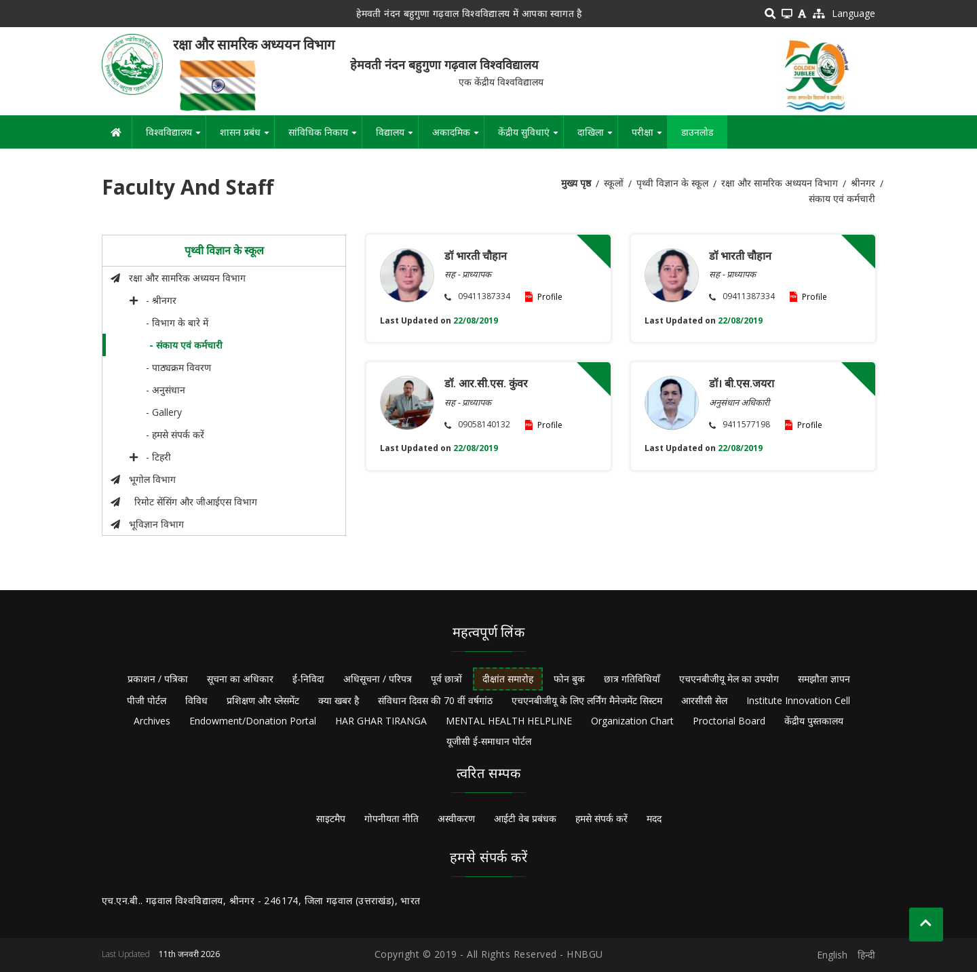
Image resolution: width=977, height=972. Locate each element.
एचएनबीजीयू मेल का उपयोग (729, 678)
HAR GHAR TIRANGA (381, 720)
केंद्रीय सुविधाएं (530, 137)
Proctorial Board (729, 720)
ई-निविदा (308, 678)
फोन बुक (569, 678)
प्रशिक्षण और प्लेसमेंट (263, 700)
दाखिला (597, 137)
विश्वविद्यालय (176, 137)
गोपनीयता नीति (391, 818)
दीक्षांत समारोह (507, 678)
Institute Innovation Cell (798, 700)
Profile (549, 297)
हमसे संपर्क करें (601, 818)
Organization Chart (632, 720)
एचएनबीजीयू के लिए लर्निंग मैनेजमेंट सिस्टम (587, 700)
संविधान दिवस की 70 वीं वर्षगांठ (435, 700)
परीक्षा (649, 137)
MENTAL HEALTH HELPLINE (509, 720)
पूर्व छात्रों (446, 678)
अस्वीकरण (456, 818)
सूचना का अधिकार (240, 678)
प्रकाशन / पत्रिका (158, 678)
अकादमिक (458, 137)
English (832, 954)
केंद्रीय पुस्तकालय (813, 720)
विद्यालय (397, 137)
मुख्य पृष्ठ (576, 182)
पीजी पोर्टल (146, 700)
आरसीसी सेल (704, 700)
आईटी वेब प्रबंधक (525, 818)
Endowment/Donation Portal (252, 720)
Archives (152, 720)
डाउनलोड (697, 131)
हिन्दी (866, 954)
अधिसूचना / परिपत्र (377, 678)
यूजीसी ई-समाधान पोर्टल (488, 741)
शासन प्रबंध (247, 137)
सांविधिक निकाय (325, 137)
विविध (196, 700)
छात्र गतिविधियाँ (632, 678)
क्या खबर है (338, 700)
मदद (654, 818)
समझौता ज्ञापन (824, 678)
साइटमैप (330, 818)
